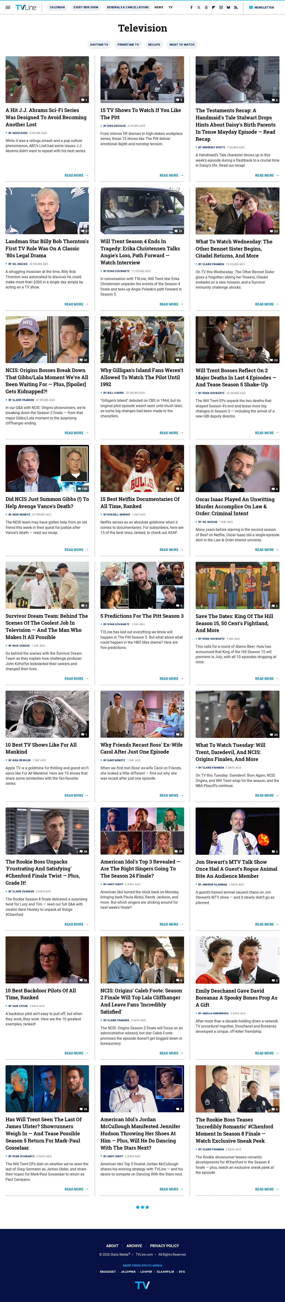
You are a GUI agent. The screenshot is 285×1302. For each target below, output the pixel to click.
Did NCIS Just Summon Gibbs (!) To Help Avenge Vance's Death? (47, 503)
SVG (182, 1271)
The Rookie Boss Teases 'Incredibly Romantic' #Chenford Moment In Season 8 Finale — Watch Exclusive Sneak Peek (234, 1130)
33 (276, 231)
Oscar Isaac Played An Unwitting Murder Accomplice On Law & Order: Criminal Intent (235, 506)
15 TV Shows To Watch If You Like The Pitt (140, 114)
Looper (146, 1271)
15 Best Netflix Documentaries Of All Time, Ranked (139, 503)
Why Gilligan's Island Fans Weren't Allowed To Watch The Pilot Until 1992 (141, 377)
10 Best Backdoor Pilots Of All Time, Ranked (41, 994)
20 (276, 360)
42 (85, 360)
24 (85, 1109)
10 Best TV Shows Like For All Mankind (41, 748)
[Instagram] (221, 7)
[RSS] (236, 7)
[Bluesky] (228, 7)
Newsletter (261, 7)
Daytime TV (99, 44)
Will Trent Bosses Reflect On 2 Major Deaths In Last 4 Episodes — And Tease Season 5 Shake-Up (236, 377)
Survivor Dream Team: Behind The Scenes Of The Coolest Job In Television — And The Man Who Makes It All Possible (47, 627)
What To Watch (182, 44)
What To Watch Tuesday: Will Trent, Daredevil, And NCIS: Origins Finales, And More (230, 752)
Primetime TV (128, 44)
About (112, 1246)
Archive (134, 1246)
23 (180, 231)
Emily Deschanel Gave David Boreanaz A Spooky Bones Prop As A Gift (236, 998)
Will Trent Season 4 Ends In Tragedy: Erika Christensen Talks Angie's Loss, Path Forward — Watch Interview (140, 252)
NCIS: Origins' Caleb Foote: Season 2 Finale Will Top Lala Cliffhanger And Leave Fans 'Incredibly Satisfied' (141, 1001)
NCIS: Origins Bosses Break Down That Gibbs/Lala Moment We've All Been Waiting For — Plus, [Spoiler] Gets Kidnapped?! (47, 381)
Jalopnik (128, 1271)
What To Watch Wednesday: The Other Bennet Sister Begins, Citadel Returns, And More (234, 248)
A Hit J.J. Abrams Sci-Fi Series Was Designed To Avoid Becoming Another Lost (46, 117)
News (159, 7)
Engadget (108, 1271)
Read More (74, 175)
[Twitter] (199, 7)
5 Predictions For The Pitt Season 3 (142, 616)
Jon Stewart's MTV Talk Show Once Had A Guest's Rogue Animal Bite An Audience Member (236, 869)
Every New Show (86, 7)
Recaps (154, 44)
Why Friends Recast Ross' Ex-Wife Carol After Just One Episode (141, 748)
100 (84, 489)
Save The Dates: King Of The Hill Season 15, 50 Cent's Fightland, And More (234, 623)
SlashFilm (165, 1271)
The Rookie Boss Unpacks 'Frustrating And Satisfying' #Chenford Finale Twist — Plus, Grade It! (43, 872)
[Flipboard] (214, 7)
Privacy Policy (164, 1246)
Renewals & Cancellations (128, 7)
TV (171, 7)
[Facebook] (191, 7)
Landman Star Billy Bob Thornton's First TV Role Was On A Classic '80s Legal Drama (47, 248)
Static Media (119, 1254)
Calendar (57, 7)
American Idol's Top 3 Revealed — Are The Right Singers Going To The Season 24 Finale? (140, 868)
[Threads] (206, 7)
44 (85, 851)
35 (276, 735)
